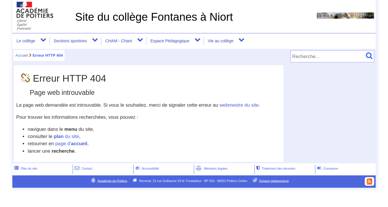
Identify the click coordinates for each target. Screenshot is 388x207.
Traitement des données (275, 168)
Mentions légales (211, 168)
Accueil (22, 55)
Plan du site (25, 168)
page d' (71, 143)
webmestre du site (238, 105)
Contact (83, 168)
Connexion (327, 168)
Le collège (25, 41)
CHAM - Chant (118, 41)
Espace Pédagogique (169, 41)
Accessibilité (146, 168)
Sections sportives (70, 41)
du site (66, 136)
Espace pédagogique (274, 180)
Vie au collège (220, 41)
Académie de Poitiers (112, 180)
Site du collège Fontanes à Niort (154, 17)
